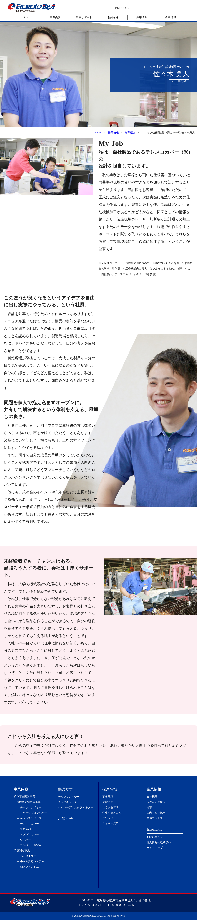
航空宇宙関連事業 (24, 796)
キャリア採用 (110, 823)
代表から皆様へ (156, 802)
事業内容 (55, 17)
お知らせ (113, 17)
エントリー (109, 818)
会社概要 (152, 796)
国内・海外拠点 (156, 812)
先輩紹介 (130, 132)
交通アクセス (155, 818)
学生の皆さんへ (111, 812)
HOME (26, 17)
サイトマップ (155, 847)
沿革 (149, 807)
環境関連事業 (22, 850)
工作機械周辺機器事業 (27, 802)
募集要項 (107, 796)
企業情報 (170, 17)
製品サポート (84, 17)
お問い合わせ (122, 8)
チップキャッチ (67, 802)
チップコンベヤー (69, 796)
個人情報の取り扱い (159, 842)
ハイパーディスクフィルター (75, 807)
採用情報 (141, 17)
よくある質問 (110, 807)
